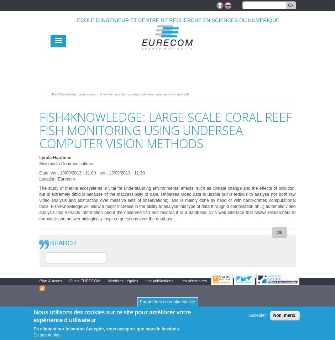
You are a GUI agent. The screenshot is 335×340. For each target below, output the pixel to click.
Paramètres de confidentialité (167, 301)
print (291, 92)
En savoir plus (46, 335)
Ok (290, 5)
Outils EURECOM (84, 281)
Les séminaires (193, 281)
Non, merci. (285, 315)
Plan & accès (51, 281)
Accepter (257, 315)
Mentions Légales (123, 281)
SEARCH (63, 243)
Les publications (159, 281)
